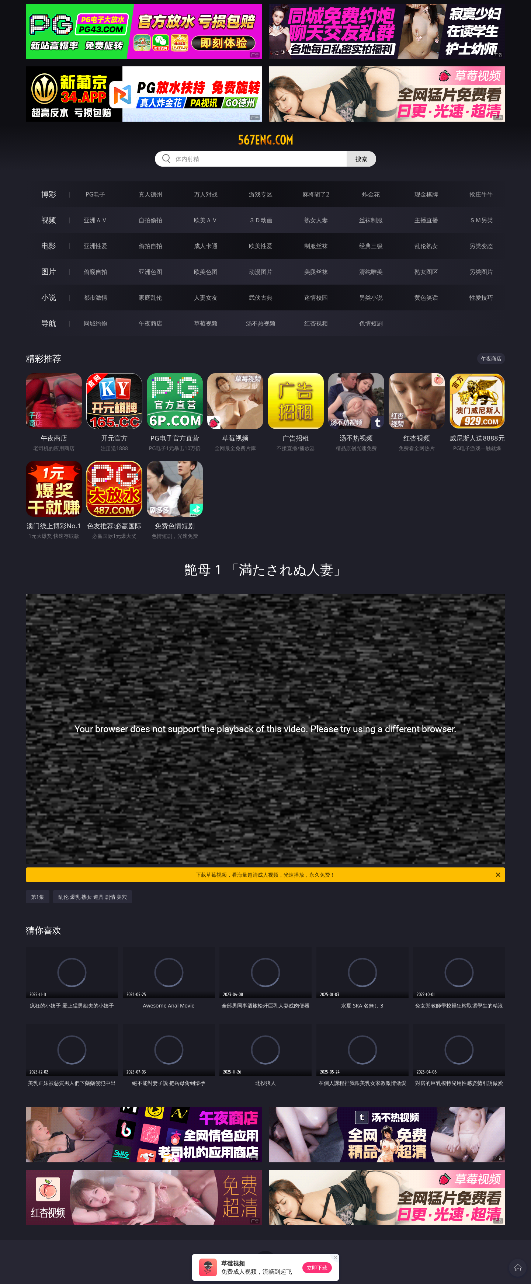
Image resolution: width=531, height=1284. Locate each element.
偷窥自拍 (95, 272)
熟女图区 (426, 272)
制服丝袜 (316, 246)
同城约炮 (95, 323)
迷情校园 (316, 297)
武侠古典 (261, 297)
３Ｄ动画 (261, 220)
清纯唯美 (371, 272)
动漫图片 (261, 272)
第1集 (37, 896)
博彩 (48, 194)
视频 (48, 220)
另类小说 (371, 297)
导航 (48, 323)
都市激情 (95, 297)
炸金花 (371, 194)
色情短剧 (371, 323)
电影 (48, 246)
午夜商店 (150, 323)
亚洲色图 (150, 272)
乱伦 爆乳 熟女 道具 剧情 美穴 (92, 896)
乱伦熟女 (426, 246)
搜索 (361, 159)
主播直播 (426, 220)
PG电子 (95, 194)
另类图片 (481, 272)
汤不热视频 (260, 323)
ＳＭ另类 (481, 220)
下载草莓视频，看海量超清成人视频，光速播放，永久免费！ (349, 874)
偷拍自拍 (150, 246)
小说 (48, 297)
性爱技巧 (481, 297)
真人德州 (150, 194)
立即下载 (317, 1267)
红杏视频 (316, 323)
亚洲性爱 (95, 246)
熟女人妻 (316, 220)
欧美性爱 (261, 246)
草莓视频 (206, 323)
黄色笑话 (426, 297)
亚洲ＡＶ (95, 220)
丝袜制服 (371, 220)
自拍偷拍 (150, 220)
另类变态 (481, 246)
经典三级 (371, 246)
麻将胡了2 (315, 194)
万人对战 (206, 194)
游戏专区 (261, 194)
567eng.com (265, 140)
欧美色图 (206, 272)
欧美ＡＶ (206, 220)
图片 (48, 271)
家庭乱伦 (150, 297)
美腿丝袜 (316, 272)
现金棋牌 (426, 194)
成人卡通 (206, 246)
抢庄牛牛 (481, 194)
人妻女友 (206, 297)
